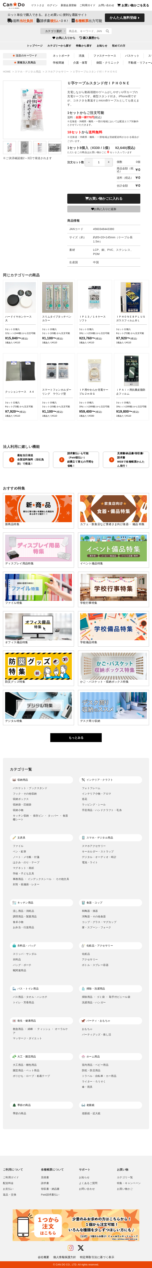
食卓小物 (18, 922)
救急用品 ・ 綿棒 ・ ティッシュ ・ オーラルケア (40, 1031)
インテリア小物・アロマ (96, 793)
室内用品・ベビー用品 (95, 1064)
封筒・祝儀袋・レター (26, 884)
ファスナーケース (104, 55)
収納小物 (18, 810)
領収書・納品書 (50, 1189)
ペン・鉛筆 (19, 851)
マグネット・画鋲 (23, 867)
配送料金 (8, 1183)
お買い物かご (125, 1189)
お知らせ (102, 47)
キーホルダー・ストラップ (98, 851)
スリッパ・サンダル (25, 953)
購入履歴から (89, 39)
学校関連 (58, 62)
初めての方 (118, 47)
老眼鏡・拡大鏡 (91, 1113)
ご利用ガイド (87, 6)
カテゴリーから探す (59, 47)
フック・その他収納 (25, 793)
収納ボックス (21, 799)
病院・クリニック (107, 62)
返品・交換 (9, 1194)
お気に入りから (63, 39)
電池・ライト (90, 862)
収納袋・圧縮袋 (22, 804)
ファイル (18, 845)
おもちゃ (87, 1029)
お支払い (8, 1189)
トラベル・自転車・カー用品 (99, 1075)
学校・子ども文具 (23, 873)
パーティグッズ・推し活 (96, 1034)
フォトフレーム (91, 788)
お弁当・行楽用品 (23, 927)
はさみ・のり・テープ (26, 862)
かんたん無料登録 (123, 19)
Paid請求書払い (50, 1194)
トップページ (35, 47)
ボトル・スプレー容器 (95, 965)
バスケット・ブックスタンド (30, 788)
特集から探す (84, 47)
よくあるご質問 (88, 1183)
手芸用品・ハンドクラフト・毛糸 (102, 810)
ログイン (52, 6)
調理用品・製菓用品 (25, 916)
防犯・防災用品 (91, 1070)
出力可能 (87, 22)
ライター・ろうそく (94, 1081)
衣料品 (17, 959)
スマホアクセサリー (57, 71)
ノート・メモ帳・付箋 (26, 857)
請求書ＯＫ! (52, 22)
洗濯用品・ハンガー (94, 1002)
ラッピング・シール (94, 804)
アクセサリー (90, 959)
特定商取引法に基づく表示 (97, 1257)
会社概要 (43, 1257)
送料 (20, 22)
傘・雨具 (87, 1086)
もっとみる (76, 737)
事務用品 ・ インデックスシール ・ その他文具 (41, 879)
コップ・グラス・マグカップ (99, 922)
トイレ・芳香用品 (23, 1002)
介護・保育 (80, 62)
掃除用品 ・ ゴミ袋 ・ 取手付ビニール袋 (106, 996)
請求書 (45, 1183)
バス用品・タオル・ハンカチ (30, 996)
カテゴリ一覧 (125, 1177)
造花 (84, 799)
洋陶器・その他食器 (94, 916)
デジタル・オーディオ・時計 (99, 857)
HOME (7, 71)
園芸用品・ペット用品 (26, 1070)
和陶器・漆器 (90, 910)
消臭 (82, 55)
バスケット (132, 55)
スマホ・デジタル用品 (28, 71)
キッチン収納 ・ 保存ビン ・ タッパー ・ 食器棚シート (40, 817)
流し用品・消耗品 (23, 910)
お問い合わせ (106, 6)
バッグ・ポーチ (22, 965)
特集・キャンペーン (129, 1183)
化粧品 (86, 953)
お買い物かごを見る (133, 6)
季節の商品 (19, 1113)
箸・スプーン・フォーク (96, 927)
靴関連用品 (19, 970)
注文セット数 (90, 162)
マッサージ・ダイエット (27, 1038)
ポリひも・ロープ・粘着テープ (31, 1075)
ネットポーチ (61, 55)
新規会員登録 (69, 6)
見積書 (45, 1177)
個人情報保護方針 (64, 1257)
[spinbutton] (99, 162)
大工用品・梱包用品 (25, 1064)
